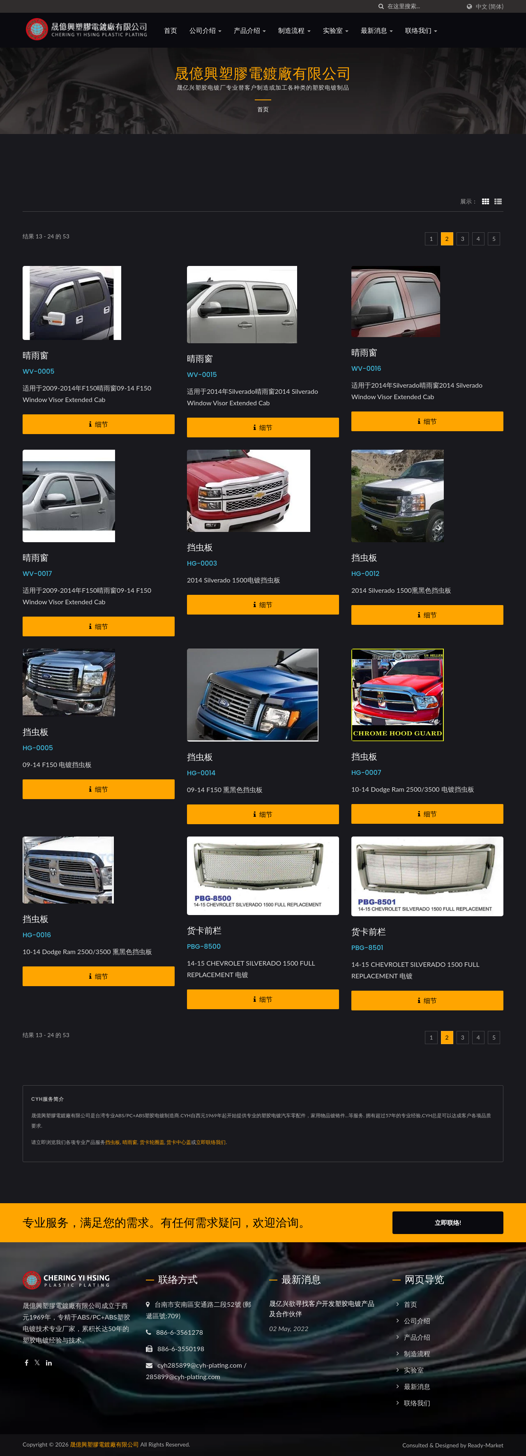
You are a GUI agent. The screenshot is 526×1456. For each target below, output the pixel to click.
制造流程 (297, 30)
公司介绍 (208, 30)
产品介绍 (252, 30)
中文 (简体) (489, 6)
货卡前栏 (204, 930)
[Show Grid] (485, 201)
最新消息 (379, 30)
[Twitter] (37, 1363)
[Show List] (498, 201)
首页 (173, 30)
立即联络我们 (211, 1142)
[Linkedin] (49, 1363)
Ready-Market (485, 1445)
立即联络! (448, 1222)
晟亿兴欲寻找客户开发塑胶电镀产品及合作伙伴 (321, 1309)
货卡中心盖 (178, 1142)
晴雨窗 (35, 355)
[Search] (424, 6)
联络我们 (424, 30)
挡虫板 (200, 547)
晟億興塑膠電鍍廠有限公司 (104, 1444)
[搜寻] (381, 6)
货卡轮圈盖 (152, 1142)
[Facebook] (26, 1363)
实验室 (338, 30)
